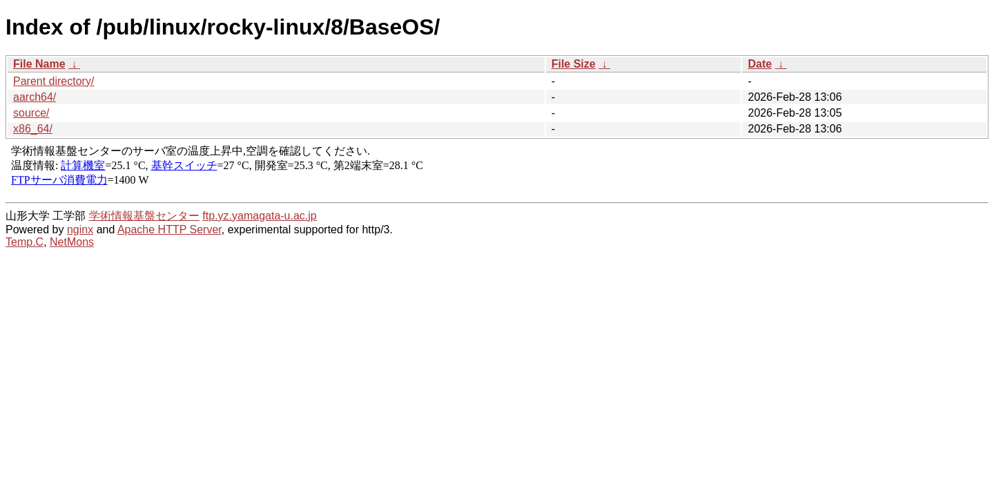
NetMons (72, 242)
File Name (39, 64)
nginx (80, 229)
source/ (31, 113)
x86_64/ (32, 129)
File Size (574, 64)
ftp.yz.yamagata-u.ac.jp (259, 216)
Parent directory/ (53, 81)
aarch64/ (34, 97)
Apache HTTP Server (169, 229)
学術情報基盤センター (144, 216)
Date (760, 64)
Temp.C (24, 242)
